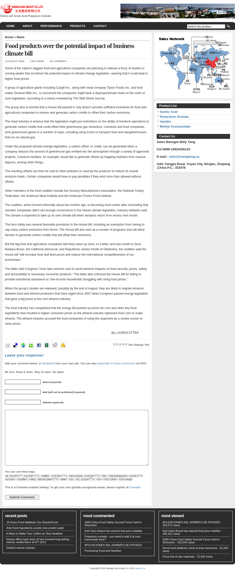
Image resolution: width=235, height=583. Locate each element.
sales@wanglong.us (184, 156)
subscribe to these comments (116, 363)
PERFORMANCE (51, 25)
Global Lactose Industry (20, 558)
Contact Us (139, 579)
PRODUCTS (77, 25)
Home (10, 25)
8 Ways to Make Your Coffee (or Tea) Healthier (34, 544)
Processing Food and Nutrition (102, 561)
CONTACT (100, 25)
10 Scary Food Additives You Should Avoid (32, 533)
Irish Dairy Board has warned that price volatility (113, 541)
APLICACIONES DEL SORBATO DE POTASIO (113, 556)
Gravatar (135, 498)
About (28, 25)
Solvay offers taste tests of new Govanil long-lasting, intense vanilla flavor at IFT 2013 (38, 552)
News (20, 37)
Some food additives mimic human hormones (190, 559)
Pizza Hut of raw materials (178, 567)
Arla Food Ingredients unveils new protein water (35, 538)
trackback (48, 363)
